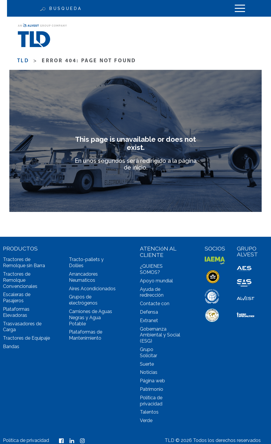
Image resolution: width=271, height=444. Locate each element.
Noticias (148, 372)
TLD (23, 61)
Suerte (147, 364)
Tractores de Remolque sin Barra (24, 262)
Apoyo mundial (156, 281)
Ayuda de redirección (152, 292)
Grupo (146, 349)
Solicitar (148, 355)
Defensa (149, 312)
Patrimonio (151, 389)
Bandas (11, 346)
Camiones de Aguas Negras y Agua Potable (90, 317)
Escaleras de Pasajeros (16, 297)
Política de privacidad (151, 401)
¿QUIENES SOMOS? (151, 269)
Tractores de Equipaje (26, 338)
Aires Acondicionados (92, 288)
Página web (152, 380)
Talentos (149, 412)
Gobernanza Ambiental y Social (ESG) (160, 335)
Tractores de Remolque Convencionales (20, 280)
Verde (146, 420)
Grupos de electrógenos (83, 300)
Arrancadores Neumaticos (83, 277)
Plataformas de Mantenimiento (85, 335)
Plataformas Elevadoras (16, 312)
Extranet (149, 320)
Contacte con (154, 303)
